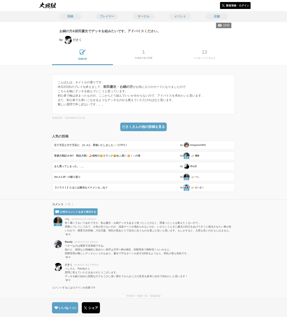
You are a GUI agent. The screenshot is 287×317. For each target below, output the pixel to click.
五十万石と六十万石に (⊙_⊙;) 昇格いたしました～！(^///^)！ (91, 145)
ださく (68, 264)
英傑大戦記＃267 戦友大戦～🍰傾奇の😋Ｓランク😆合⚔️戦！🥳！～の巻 (97, 155)
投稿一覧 (142, 295)
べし (67, 218)
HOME (130, 295)
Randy (69, 241)
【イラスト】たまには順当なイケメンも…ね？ (81, 187)
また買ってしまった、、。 (69, 166)
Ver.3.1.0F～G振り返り (67, 176)
